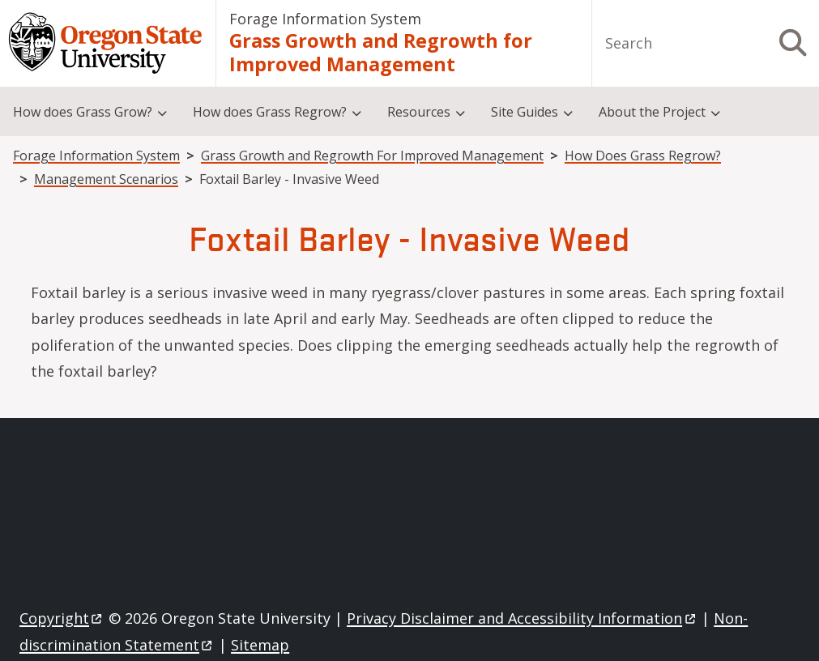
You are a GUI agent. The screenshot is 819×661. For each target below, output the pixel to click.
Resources (418, 112)
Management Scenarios (106, 179)
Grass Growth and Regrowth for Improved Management (380, 52)
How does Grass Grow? (82, 112)
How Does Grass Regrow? (643, 155)
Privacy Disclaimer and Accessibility (522, 618)
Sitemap (260, 645)
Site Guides (524, 112)
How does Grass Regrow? (270, 112)
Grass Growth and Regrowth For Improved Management (372, 155)
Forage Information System (325, 18)
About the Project (652, 112)
